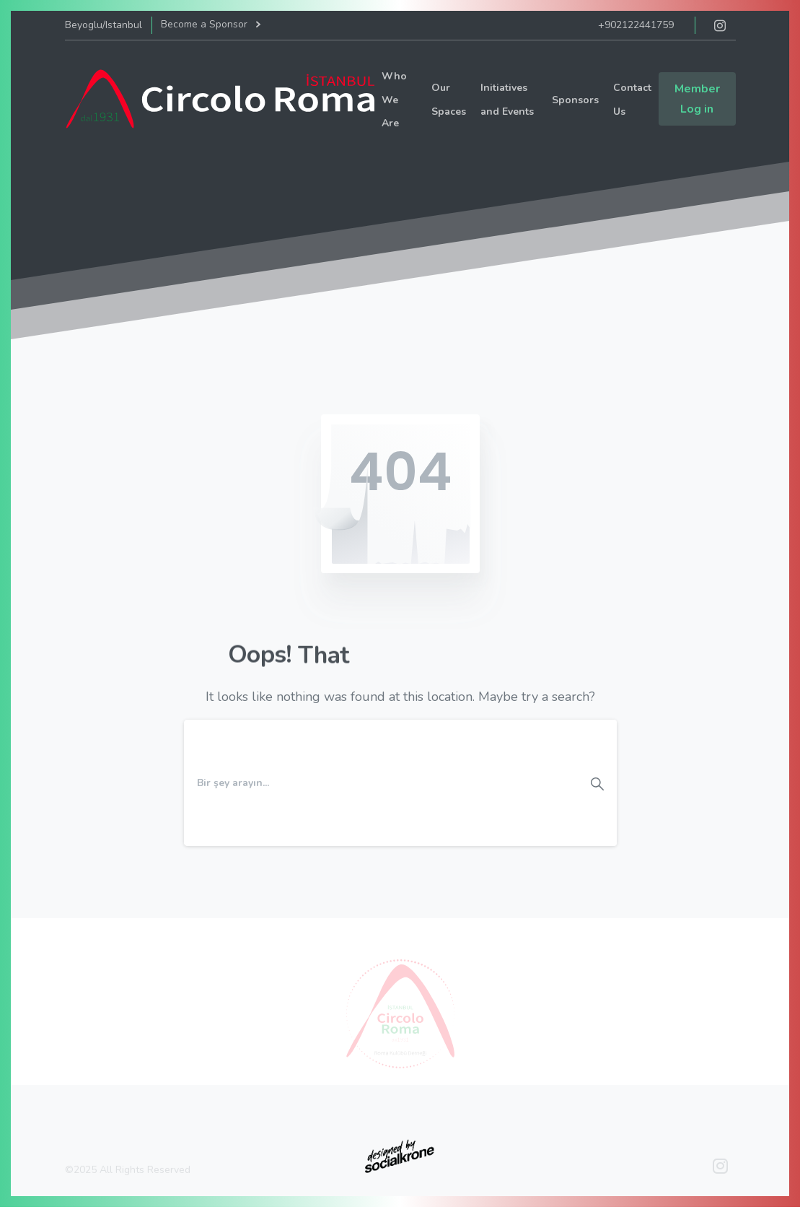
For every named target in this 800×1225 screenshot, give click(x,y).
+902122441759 (636, 25)
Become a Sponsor (210, 25)
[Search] (381, 782)
